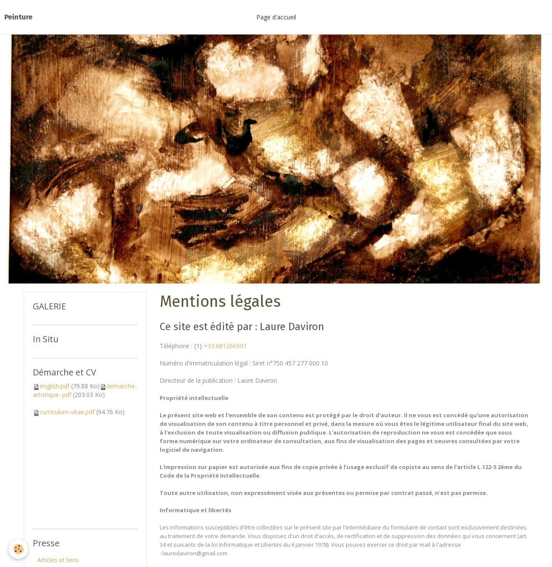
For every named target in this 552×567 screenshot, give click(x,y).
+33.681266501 (225, 346)
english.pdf (54, 386)
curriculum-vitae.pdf (67, 412)
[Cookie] (18, 549)
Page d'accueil (276, 17)
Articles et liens (58, 560)
